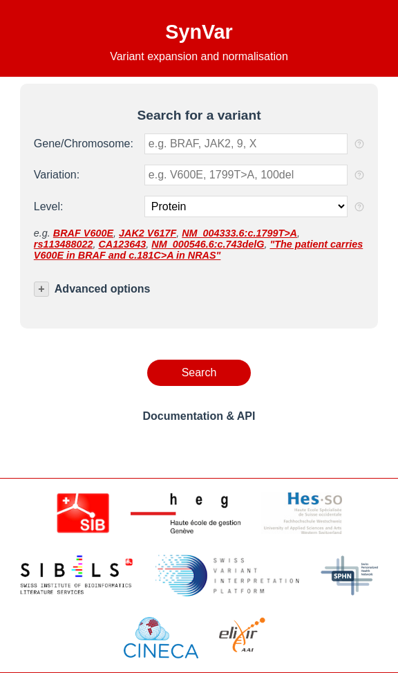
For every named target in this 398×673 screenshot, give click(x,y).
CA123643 (122, 244)
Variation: (56, 175)
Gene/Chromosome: (83, 143)
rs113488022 (63, 244)
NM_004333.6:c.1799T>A (239, 233)
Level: (49, 206)
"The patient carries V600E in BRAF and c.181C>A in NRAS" (198, 250)
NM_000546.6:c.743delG (207, 244)
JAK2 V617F (147, 233)
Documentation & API (199, 416)
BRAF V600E (83, 233)
